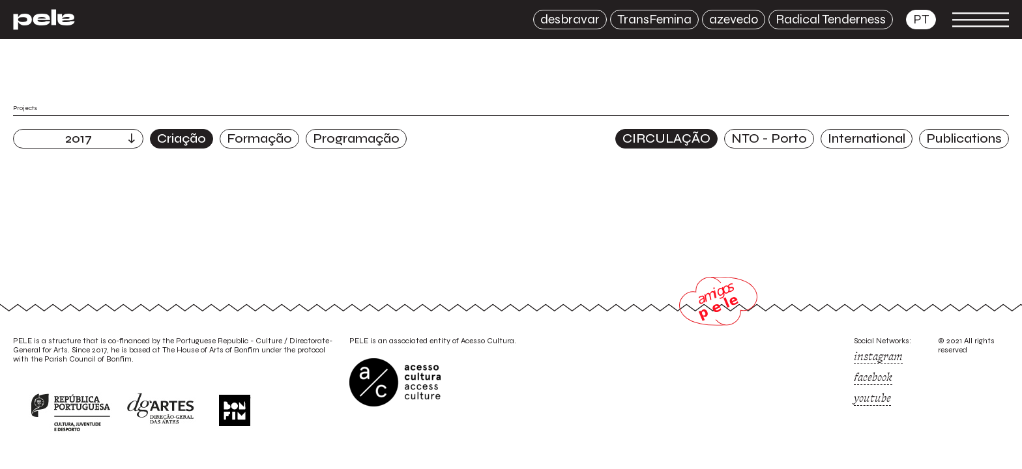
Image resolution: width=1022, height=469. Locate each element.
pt (921, 19)
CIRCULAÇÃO (666, 138)
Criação (181, 138)
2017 (78, 138)
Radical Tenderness (831, 19)
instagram (878, 356)
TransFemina (654, 19)
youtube (872, 398)
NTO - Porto (769, 138)
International (866, 138)
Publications (964, 138)
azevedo (733, 19)
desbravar (570, 19)
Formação (259, 138)
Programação (356, 138)
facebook (873, 377)
